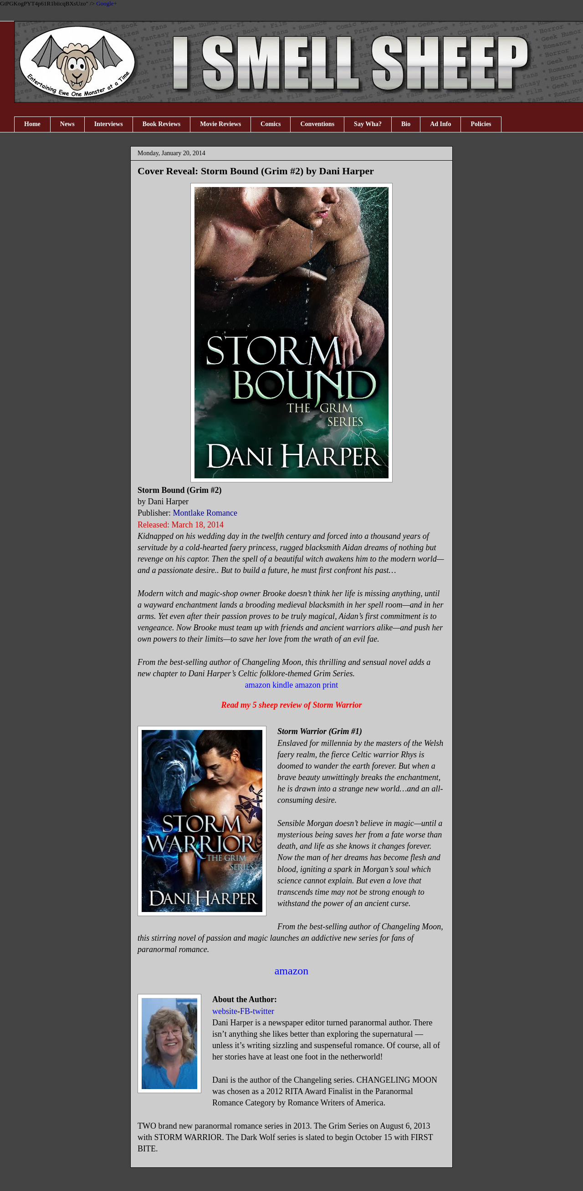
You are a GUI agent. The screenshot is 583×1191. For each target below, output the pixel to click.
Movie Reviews (220, 124)
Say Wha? (368, 124)
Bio (405, 124)
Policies (480, 124)
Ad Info (440, 124)
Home (32, 124)
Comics (271, 124)
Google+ (106, 3)
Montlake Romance (205, 512)
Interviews (108, 124)
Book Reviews (162, 124)
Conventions (317, 124)
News (67, 124)
